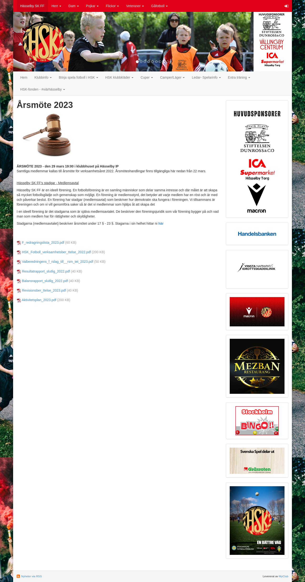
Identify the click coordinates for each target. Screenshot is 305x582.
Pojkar (92, 6)
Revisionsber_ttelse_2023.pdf (44, 290)
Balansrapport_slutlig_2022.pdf (45, 281)
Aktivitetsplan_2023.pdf (39, 300)
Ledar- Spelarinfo (206, 77)
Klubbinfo (43, 77)
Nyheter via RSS (31, 576)
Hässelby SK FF (32, 6)
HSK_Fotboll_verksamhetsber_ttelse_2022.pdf (56, 252)
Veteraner (135, 6)
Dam (73, 6)
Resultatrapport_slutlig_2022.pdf (46, 271)
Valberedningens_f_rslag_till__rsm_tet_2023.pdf (57, 261)
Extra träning (239, 77)
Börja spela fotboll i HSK (78, 77)
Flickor (112, 6)
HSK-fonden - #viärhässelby (42, 89)
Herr (56, 6)
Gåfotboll (159, 6)
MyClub (283, 576)
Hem (23, 77)
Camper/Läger (172, 77)
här (161, 223)
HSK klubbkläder (119, 77)
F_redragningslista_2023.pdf (43, 242)
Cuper (147, 77)
